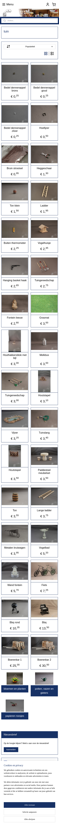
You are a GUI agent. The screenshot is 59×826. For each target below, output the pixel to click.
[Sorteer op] (29, 46)
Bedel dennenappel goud (44, 89)
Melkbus (44, 355)
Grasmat (44, 317)
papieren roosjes (15, 716)
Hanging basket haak (15, 280)
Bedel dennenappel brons (15, 89)
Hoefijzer (44, 128)
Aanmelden (11, 749)
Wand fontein (14, 585)
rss (52, 815)
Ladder (44, 205)
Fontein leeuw (15, 317)
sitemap (46, 815)
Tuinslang (44, 432)
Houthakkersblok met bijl (15, 356)
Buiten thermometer (15, 243)
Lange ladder (44, 510)
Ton (15, 510)
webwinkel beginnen (18, 820)
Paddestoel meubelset (44, 471)
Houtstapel (44, 395)
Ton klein (15, 205)
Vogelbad (44, 547)
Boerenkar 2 (44, 659)
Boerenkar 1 (15, 659)
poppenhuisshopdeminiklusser (21, 762)
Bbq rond (15, 622)
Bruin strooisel (15, 168)
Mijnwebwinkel (42, 820)
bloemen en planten (15, 688)
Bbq (44, 622)
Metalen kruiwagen (14, 547)
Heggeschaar (44, 168)
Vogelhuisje (44, 243)
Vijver (15, 432)
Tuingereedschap (44, 280)
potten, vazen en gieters (44, 690)
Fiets (44, 585)
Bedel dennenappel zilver (15, 129)
